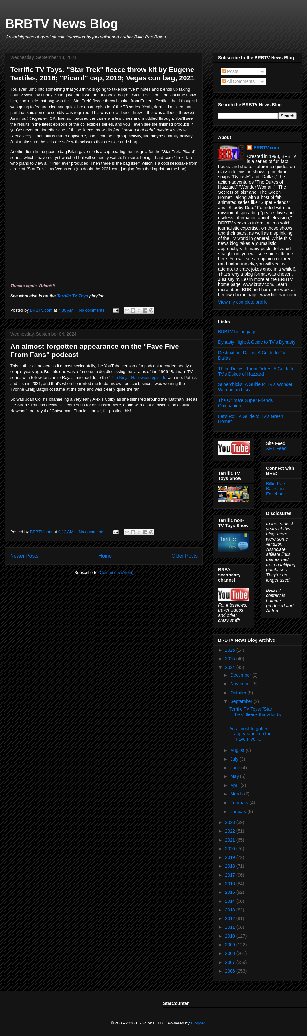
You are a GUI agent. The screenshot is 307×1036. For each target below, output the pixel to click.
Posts (230, 71)
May (235, 776)
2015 (230, 892)
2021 (230, 840)
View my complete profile (243, 302)
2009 (230, 944)
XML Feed (276, 448)
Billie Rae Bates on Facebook (276, 488)
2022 (230, 831)
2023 (230, 822)
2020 (230, 848)
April (235, 785)
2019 (230, 857)
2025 (230, 658)
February (239, 802)
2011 (230, 927)
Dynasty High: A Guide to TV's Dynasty (256, 342)
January (239, 811)
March (237, 793)
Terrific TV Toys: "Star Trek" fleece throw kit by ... (255, 714)
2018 (230, 866)
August (237, 750)
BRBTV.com (41, 310)
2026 (230, 650)
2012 (230, 918)
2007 (230, 962)
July (235, 759)
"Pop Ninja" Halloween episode (137, 377)
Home (105, 556)
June (235, 767)
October (239, 692)
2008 (230, 953)
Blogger (198, 1023)
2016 (230, 883)
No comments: (92, 310)
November (241, 683)
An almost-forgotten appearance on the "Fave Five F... (250, 734)
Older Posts (185, 556)
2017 (230, 874)
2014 (230, 901)
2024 (230, 667)
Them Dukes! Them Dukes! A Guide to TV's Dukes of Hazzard (256, 371)
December (241, 675)
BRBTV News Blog (61, 24)
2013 (230, 909)
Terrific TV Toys (72, 295)
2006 (230, 971)
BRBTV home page (237, 331)
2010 (230, 936)
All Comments (238, 81)
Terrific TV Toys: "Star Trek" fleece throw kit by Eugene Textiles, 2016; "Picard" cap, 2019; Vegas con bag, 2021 (102, 74)
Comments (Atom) (116, 572)
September (241, 701)
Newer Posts (24, 556)
